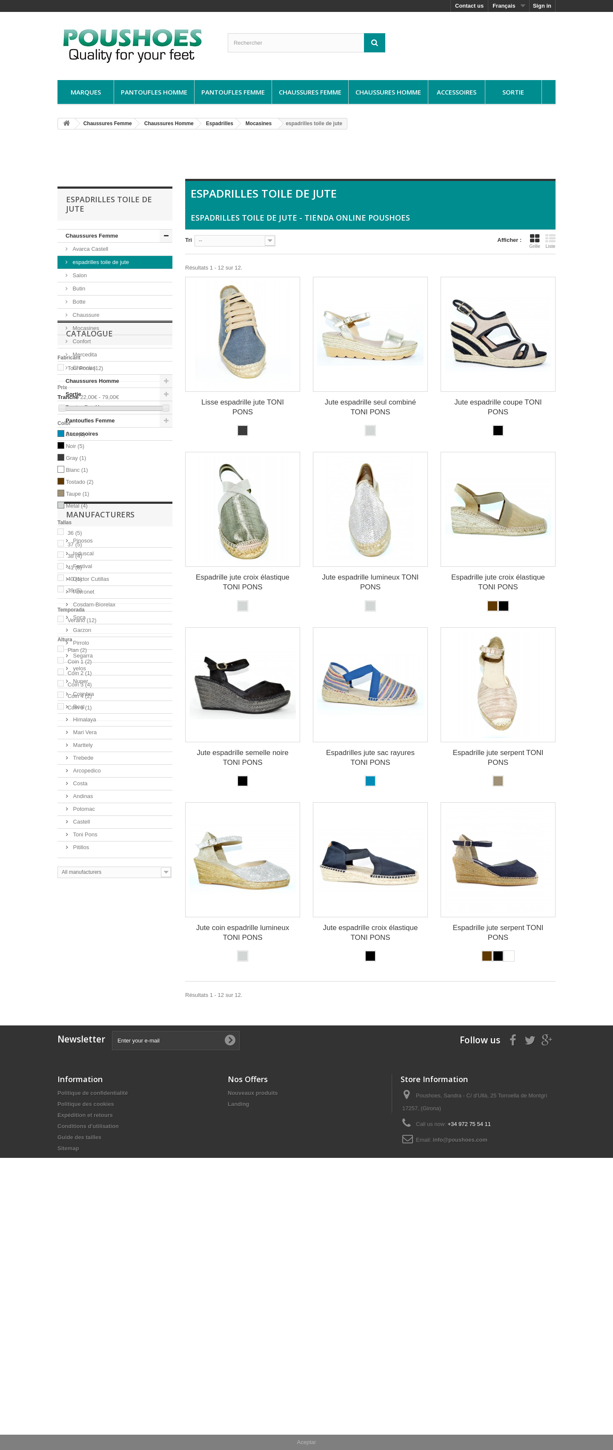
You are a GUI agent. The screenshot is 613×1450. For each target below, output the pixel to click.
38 (75, 688)
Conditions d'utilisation (88, 1374)
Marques (86, 92)
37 (75, 677)
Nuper (80, 1042)
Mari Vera (84, 1093)
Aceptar (306, 1442)
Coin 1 (80, 794)
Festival (82, 927)
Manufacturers (100, 879)
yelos (79, 1029)
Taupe (77, 626)
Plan (77, 782)
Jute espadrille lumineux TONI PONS (370, 582)
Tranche (68, 530)
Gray (76, 590)
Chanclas (83, 368)
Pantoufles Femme (233, 92)
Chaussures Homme (388, 92)
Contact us (469, 6)
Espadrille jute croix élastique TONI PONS (242, 582)
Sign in (542, 6)
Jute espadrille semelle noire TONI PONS (242, 758)
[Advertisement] (306, 157)
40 (75, 711)
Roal (78, 1068)
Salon (79, 275)
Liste (550, 241)
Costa (80, 1144)
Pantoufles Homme (154, 92)
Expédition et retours (85, 1363)
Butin (78, 288)
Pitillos (80, 1208)
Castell (81, 1183)
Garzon (81, 991)
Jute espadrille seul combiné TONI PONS (370, 407)
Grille (534, 241)
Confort (81, 341)
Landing (238, 1352)
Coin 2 (80, 805)
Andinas (82, 1157)
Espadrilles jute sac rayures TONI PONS (370, 758)
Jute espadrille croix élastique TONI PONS (370, 933)
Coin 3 (80, 817)
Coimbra (83, 1055)
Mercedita (84, 354)
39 (75, 723)
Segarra (82, 1017)
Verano (82, 752)
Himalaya (84, 1080)
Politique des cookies (85, 1352)
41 (75, 700)
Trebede (83, 1119)
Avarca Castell (89, 249)
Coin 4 (80, 828)
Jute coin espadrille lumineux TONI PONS (242, 933)
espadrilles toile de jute (100, 262)
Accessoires (456, 92)
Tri (188, 240)
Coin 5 (80, 840)
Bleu (76, 566)
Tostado (80, 614)
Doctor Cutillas (90, 940)
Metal (77, 638)
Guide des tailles (79, 1385)
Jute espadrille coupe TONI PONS (497, 407)
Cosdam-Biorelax (93, 965)
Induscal (83, 914)
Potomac (83, 1170)
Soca (79, 978)
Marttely (82, 1106)
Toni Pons (85, 501)
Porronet (83, 953)
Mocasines (85, 328)
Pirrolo (80, 1004)
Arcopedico (86, 1131)
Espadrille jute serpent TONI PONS (498, 758)
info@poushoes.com (460, 1387)
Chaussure (85, 315)
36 (75, 665)
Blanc (77, 602)
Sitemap (68, 1396)
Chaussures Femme (310, 92)
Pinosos (82, 902)
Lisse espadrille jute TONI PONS (242, 407)
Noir (75, 578)
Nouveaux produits (253, 1341)
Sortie (513, 92)
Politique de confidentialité (92, 1341)
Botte (78, 302)
